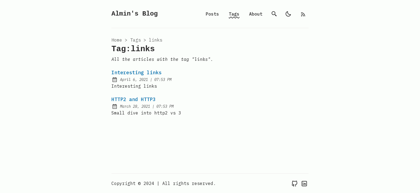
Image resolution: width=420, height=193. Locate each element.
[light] (288, 14)
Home (116, 40)
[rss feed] (303, 13)
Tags (234, 14)
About (255, 14)
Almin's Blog (134, 13)
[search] (274, 14)
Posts (212, 14)
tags (135, 40)
